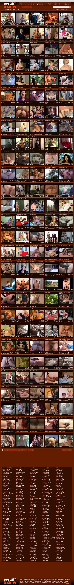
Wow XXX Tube (32, 3)
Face (44, 501)
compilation (62, 40)
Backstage (58, 473)
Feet (57, 502)
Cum (31, 492)
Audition (45, 472)
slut (23, 228)
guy (36, 40)
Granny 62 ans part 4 (33, 214)
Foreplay (5, 506)
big (4, 87)
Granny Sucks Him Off (5, 151)
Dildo (4, 496)
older (68, 259)
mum (5, 290)
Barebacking (46, 475)
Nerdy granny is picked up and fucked (51, 198)
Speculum (18, 544)
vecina (34, 212)
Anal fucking (33, 469)
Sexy (17, 538)
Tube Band (22, 3)
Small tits (32, 541)
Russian (5, 537)
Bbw (17, 476)
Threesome (5, 551)
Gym (31, 512)
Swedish (18, 548)
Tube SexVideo (57, 4)
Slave (57, 540)
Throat (17, 551)
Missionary (5, 524)
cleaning (9, 87)
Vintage (31, 557)
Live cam (58, 519)
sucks (37, 87)
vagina (10, 228)
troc (38, 400)
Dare (31, 495)
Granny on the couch (5, 89)
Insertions (32, 517)
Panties (18, 528)
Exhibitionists (19, 501)
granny (4, 56)
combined (18, 103)
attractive (62, 134)
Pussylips (58, 534)
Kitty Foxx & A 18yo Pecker (63, 323)
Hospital (45, 515)
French (31, 506)
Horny (31, 515)
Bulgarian (18, 483)
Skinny (31, 540)
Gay (31, 509)
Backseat (45, 473)
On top (18, 527)
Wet (57, 558)
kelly (19, 259)
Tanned (18, 550)
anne (36, 431)
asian (50, 56)
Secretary (58, 537)
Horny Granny (47, 370)
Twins (44, 554)
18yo (32, 40)
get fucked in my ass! (34, 339)
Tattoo (31, 550)
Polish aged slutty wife (5, 292)
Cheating (18, 488)
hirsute (8, 228)
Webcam (32, 558)
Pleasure (5, 531)
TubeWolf (57, 24)
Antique (5, 470)
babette (33, 181)
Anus (17, 470)
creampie (64, 165)
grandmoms (4, 228)
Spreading (58, 544)
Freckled (18, 506)
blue (35, 181)
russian (52, 40)
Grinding (5, 512)
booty (34, 290)
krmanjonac (7, 431)
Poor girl (45, 531)
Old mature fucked (48, 73)
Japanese (58, 517)
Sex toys (5, 538)
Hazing (18, 514)
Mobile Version (68, 583)
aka (17, 290)
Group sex (18, 512)
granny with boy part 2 (34, 370)
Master (57, 521)
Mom (31, 524)
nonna (64, 118)
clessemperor (48, 165)
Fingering (32, 504)
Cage (57, 485)
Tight (44, 551)
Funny (4, 508)
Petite (17, 530)
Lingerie (45, 519)
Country (18, 491)
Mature (18, 522)
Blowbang (45, 479)
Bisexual (45, 478)
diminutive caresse (62, 136)
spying (10, 290)
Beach (31, 476)
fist (35, 118)
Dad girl (18, 495)
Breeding (5, 482)
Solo (57, 543)
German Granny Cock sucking (6, 339)
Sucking (58, 547)
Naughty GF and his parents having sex (22, 198)
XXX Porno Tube (23, 4)
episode (68, 275)
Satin (31, 537)
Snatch (57, 541)
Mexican (31, 522)
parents (21, 212)
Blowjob (58, 479)
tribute (8, 56)
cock (18, 181)
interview (50, 275)
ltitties (18, 56)
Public (4, 534)
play (34, 165)
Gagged (18, 508)
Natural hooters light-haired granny (7, 120)
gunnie (6, 56)
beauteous (62, 275)
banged (62, 306)
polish (8, 306)
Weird (44, 558)
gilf (66, 103)
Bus (44, 483)
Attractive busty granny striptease (65, 355)
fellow (34, 40)
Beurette (58, 476)
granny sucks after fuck (34, 73)
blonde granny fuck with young (21, 292)
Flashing (18, 505)
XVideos (57, 149)
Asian (44, 470)
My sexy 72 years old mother (49, 120)
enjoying (7, 40)
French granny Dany (19, 73)
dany (18, 87)
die (3, 118)
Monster (58, 524)
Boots (31, 480)
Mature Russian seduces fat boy (50, 26)
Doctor (31, 496)
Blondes (31, 479)
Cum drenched (59, 492)
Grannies (17, 355)
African (57, 467)
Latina (4, 519)
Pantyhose (32, 528)
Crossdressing (59, 491)
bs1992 (18, 431)
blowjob (62, 181)
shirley (53, 275)
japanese (65, 212)
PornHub (28, 243)
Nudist (44, 525)
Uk (3, 555)
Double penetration (34, 498)
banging (5, 384)
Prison (17, 532)
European (5, 501)
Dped (44, 498)
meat (10, 259)
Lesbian (18, 519)
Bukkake (5, 483)
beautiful (62, 259)
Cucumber (18, 492)
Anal (17, 469)
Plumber (18, 531)
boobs (6, 87)
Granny (57, 511)
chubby (63, 353)
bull (35, 259)
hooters (69, 40)
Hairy (57, 512)
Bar (30, 475)
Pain (4, 528)
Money (44, 524)
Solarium (45, 543)
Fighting (18, 504)
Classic (57, 488)
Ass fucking (19, 472)
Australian (5, 473)
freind (32, 134)
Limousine (32, 519)
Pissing (44, 530)
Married (31, 521)
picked (54, 212)
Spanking (5, 544)
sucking (69, 181)
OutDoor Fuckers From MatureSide (50, 136)
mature (50, 40)
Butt (4, 485)
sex (9, 40)
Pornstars (58, 531)
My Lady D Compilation (19, 151)
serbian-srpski (11, 431)
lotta (37, 40)
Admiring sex (3, 26)
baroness (7, 275)
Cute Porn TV (49, 3)
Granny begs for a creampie (64, 151)
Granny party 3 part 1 (33, 136)
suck (67, 228)
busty (32, 400)
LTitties (17, 42)
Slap (44, 540)
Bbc (4, 476)
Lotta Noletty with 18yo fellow (35, 26)
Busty (57, 483)
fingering (21, 384)
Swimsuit (32, 548)
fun (53, 181)
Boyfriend (45, 480)
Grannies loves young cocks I (50, 214)
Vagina (57, 555)
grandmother (19, 40)
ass (3, 87)
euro (61, 400)
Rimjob (44, 535)
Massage (45, 521)
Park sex (45, 528)
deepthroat (21, 431)
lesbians (18, 400)
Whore (31, 560)
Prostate (45, 532)
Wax (17, 558)
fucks (65, 353)
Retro (31, 535)
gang (68, 306)
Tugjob (17, 554)
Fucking (58, 506)
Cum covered (46, 492)
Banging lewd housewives (49, 355)
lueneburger (7, 118)
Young (57, 560)
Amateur (5, 469)
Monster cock (6, 525)
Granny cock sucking (63, 167)
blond (21, 275)
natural (13, 134)
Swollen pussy (59, 548)
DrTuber (28, 149)
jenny (3, 212)
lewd (37, 337)
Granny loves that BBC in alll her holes (8, 308)
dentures (47, 337)
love (11, 337)
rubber (36, 165)
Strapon (18, 547)
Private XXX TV (22, 579)
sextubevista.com (65, 9)
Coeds (17, 489)
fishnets (50, 431)
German (58, 509)
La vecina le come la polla (34, 198)
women (68, 290)
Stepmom (32, 545)
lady (21, 165)
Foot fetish (58, 505)
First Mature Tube (58, 3)
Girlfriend (5, 511)
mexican (38, 290)
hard (8, 259)
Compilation (45, 489)
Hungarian (58, 515)
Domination (58, 496)
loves (52, 228)
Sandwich (18, 537)
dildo (32, 165)
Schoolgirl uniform (47, 537)
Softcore (31, 543)
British (31, 482)
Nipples (18, 525)
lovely (71, 40)
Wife (44, 560)
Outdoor (58, 527)
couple (52, 181)
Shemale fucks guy (47, 538)
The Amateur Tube (49, 4)
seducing (13, 275)
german (10, 275)
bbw (3, 290)
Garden (5, 509)
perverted (55, 103)
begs (61, 165)
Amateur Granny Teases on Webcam (22, 120)
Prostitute (58, 532)
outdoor (50, 290)
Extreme (31, 501)
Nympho (58, 525)
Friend (44, 506)
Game (44, 508)
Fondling (45, 505)
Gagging (32, 508)
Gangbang (58, 508)
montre (55, 165)
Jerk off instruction (20, 518)
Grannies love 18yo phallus (20, 323)
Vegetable (5, 557)
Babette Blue (32, 167)
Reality (4, 535)
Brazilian (58, 480)
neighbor (22, 40)
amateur (47, 56)
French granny (47, 386)
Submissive (45, 547)
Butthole (31, 485)
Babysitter (32, 473)
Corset (4, 491)
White (17, 560)
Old (4, 527)
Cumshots (18, 493)
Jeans (4, 518)
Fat (43, 502)
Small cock (19, 541)
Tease (44, 550)
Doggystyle (45, 496)
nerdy (52, 212)
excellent (66, 40)
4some (31, 467)
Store (4, 547)
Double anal (19, 498)
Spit (30, 544)
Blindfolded (19, 479)
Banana (5, 475)
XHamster (13, 24)
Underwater (19, 555)
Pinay (31, 530)
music (52, 103)
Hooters (18, 515)
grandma (23, 181)
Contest (58, 489)
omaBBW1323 (3, 167)
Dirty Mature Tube (66, 4)
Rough (57, 535)
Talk (4, 550)
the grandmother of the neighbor (21, 26)
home (66, 400)
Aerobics (45, 467)
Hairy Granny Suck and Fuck (64, 214)
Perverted (5, 530)
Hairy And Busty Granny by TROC (36, 386)
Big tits (18, 478)
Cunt (31, 493)
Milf (43, 522)
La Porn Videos (32, 4)
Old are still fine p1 (48, 292)
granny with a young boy (63, 73)
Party (57, 528)
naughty (18, 212)
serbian (35, 103)
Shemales (58, 538)
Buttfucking (19, 485)
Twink (31, 554)
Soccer (4, 543)
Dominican (5, 498)
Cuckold (5, 492)
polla (32, 212)
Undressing (32, 555)
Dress (4, 499)
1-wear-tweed (34, 275)
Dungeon (18, 499)
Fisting (57, 504)
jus (60, 370)
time (41, 275)
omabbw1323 (5, 181)
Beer (44, 476)
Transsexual (45, 553)
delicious (18, 384)
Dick (57, 495)
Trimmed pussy (6, 554)
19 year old (19, 467)
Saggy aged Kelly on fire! (20, 245)
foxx (65, 337)
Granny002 (32, 308)
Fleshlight (32, 505)
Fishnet (44, 504)
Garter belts (19, 509)
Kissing (44, 518)
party (22, 118)
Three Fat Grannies (33, 42)
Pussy (44, 534)
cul (51, 165)
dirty (19, 181)
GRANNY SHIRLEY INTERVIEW (50, 261)
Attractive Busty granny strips (35, 355)
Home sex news (40, 4)
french (20, 87)
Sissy (17, 540)
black (34, 259)
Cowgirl (31, 491)
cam (51, 56)
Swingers (45, 548)
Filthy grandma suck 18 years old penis (22, 167)
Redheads (18, 535)
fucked (47, 87)
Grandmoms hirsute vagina (5, 214)
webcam (26, 134)
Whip (4, 560)
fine (46, 306)
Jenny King (3, 198)
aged (18, 259)
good (37, 275)
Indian (17, 517)
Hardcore (5, 514)
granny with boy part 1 (20, 308)
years (51, 134)
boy (46, 40)
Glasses (18, 511)
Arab (31, 470)
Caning (4, 486)
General (45, 509)
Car (17, 486)
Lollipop (5, 521)
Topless (31, 553)
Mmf (17, 524)
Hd (30, 514)
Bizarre (57, 478)
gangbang (18, 228)
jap (63, 212)
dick (33, 118)
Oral (31, 527)
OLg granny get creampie (49, 339)
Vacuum (45, 555)
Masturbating (6, 522)
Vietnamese (19, 557)
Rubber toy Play (33, 151)
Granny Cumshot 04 (62, 42)
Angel (44, 469)
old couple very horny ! (63, 417)
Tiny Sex (65, 3)
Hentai (44, 514)
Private (31, 532)
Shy (4, 540)
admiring (4, 40)
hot (67, 400)
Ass (57, 470)
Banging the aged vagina (5, 370)
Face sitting (6, 502)
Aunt (57, 472)
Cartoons (32, 486)
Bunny (31, 483)
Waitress (45, 557)
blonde (23, 275)
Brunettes (45, 482)
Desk (44, 495)
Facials (18, 502)
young (66, 87)
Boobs (17, 480)
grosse (53, 165)
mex (47, 118)
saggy (24, 259)
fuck (32, 87)
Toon (17, 553)
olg (52, 353)
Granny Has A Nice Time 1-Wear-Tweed (36, 261)
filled (6, 259)
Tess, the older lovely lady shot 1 (65, 245)
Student (31, 547)
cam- (50, 181)
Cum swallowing (7, 493)
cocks (47, 228)
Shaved (31, 538)
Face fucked (59, 501)
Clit (4, 489)
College (31, 489)
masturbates (56, 259)
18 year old (6, 467)
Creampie (45, 491)
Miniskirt (58, 522)
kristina (24, 290)
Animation (58, 469)
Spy (4, 545)
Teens (57, 550)
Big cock (5, 478)
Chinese (31, 488)
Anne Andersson (33, 417)
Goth (44, 511)
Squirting (18, 545)
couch (4, 103)
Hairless (45, 512)
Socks (17, 543)
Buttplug (45, 485)
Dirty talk (18, 496)
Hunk (4, 517)
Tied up (31, 551)
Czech (4, 495)
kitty (66, 337)
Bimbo (31, 478)
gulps (24, 103)
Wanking (58, 557)
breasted (47, 431)
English (44, 499)
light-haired (9, 134)
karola (22, 290)
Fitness (4, 505)
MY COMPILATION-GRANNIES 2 (64, 308)
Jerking (31, 518)
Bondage (5, 480)
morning (37, 134)
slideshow (64, 290)
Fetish (4, 504)
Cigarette (45, 488)
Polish (31, 531)
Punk (31, 534)
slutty (10, 306)
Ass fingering (6, 472)
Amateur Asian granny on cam (50, 42)
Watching (5, 558)
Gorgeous (32, 511)
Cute (57, 493)
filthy (65, 103)
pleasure (40, 134)
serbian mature (32, 89)
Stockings (45, 545)
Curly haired (46, 493)
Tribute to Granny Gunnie (5, 42)
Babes (17, 473)
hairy (65, 228)
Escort (57, 499)
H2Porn (28, 352)
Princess (5, 532)
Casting (44, 486)
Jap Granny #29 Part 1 (63, 198)
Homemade (5, 515)
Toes (4, 553)
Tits (57, 551)
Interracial (45, 517)
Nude (31, 525)
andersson (33, 431)
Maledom (18, 521)
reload (26, 103)
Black (4, 479)
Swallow (5, 548)
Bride (17, 482)
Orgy (44, 527)
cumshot (62, 56)
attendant (4, 275)
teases (23, 134)
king (5, 212)
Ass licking (32, 472)
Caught (57, 486)
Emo (31, 499)
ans (32, 228)
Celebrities (5, 488)
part (20, 118)
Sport (44, 544)
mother (47, 134)
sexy (49, 134)
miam (2, 355)
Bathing (58, 475)
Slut (4, 541)
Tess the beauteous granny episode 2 (65, 261)
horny (49, 384)
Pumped (18, 534)
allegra (62, 118)
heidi (4, 118)
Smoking (45, 541)
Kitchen (58, 518)
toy (37, 165)
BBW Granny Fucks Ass (5, 386)
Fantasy (31, 502)
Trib (57, 553)
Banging (18, 475)
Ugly (57, 554)
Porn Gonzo (40, 3)
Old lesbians (18, 386)
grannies (34, 56)
